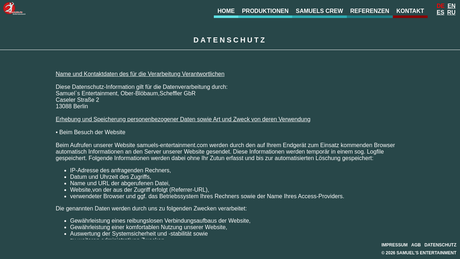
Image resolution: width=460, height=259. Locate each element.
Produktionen (265, 11)
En (451, 6)
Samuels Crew (319, 11)
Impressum (395, 244)
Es (440, 12)
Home (226, 11)
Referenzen (369, 11)
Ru (451, 12)
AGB (416, 244)
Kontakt (410, 11)
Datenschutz (440, 244)
